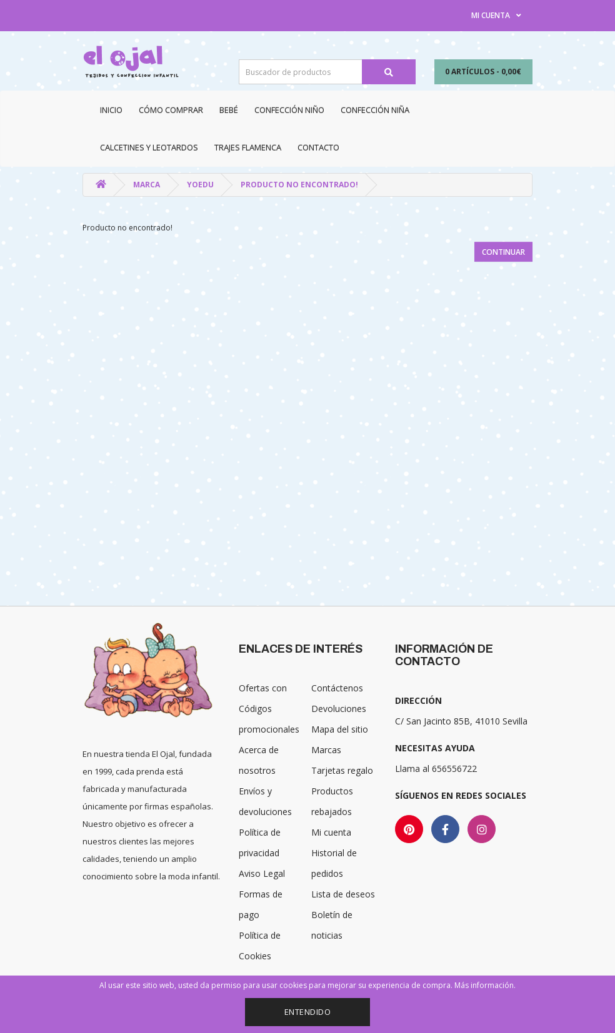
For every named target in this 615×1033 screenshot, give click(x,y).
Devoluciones (338, 708)
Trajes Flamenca (247, 147)
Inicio (111, 110)
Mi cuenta (331, 832)
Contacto (318, 147)
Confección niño (289, 110)
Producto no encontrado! (299, 184)
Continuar (503, 252)
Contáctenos (337, 688)
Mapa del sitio (339, 729)
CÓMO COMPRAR (171, 110)
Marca (146, 184)
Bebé (228, 110)
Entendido (307, 1011)
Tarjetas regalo (342, 770)
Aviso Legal (262, 873)
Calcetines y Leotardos (149, 147)
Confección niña (375, 110)
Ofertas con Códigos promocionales (269, 708)
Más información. (485, 985)
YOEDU (200, 184)
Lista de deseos (343, 894)
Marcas (326, 750)
